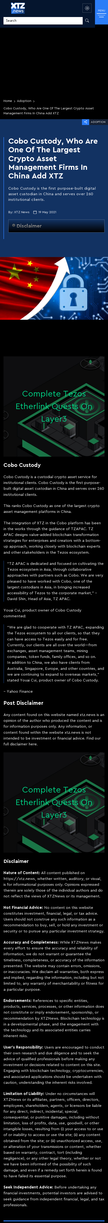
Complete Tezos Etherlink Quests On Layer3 (54, 406)
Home (7, 101)
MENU (101, 13)
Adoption (24, 101)
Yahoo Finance (20, 691)
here (33, 744)
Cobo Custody (16, 477)
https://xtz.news (19, 879)
